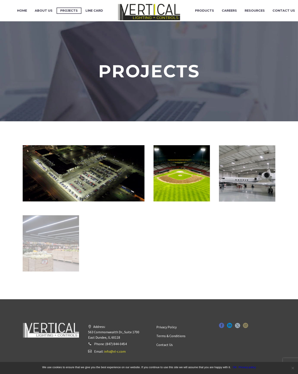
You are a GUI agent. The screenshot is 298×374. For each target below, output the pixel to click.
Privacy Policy (166, 327)
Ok (235, 367)
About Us (43, 10)
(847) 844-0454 (116, 344)
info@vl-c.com (115, 351)
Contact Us (164, 345)
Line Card (94, 10)
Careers (229, 10)
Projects (69, 10)
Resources (255, 10)
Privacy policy (247, 367)
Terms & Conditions (170, 336)
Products (204, 10)
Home (22, 10)
